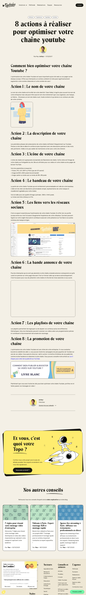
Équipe (49, 5)
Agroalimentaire (48, 569)
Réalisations (41, 5)
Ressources (58, 5)
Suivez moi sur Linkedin (46, 405)
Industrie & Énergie (47, 584)
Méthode (32, 5)
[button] (23, 5)
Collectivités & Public (48, 577)
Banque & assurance (47, 572)
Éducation (47, 581)
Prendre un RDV (77, 591)
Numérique (47, 588)
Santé (45, 591)
